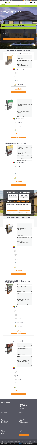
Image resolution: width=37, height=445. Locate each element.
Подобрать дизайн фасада (4, 422)
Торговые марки (3, 431)
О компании (2, 429)
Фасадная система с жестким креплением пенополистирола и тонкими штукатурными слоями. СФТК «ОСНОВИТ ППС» (17, 281)
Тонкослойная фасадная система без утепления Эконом (18, 53)
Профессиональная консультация (23, 424)
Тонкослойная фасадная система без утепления (16, 97)
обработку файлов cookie (19, 443)
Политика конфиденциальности (32, 440)
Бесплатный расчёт (18, 91)
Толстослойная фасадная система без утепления (16, 143)
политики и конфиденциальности (8, 41)
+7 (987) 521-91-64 (24, 403)
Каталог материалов (23, 434)
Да (3, 4)
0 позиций (25, 0)
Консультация (2, 419)
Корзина (20, 431)
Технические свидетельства (4, 413)
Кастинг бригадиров (21, 423)
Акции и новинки (3, 420)
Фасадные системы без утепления (18, 25)
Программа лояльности (21, 419)
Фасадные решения (21, 412)
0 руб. (28, 0)
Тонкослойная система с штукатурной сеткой (21, 201)
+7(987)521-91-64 (33, 2)
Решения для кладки (21, 413)
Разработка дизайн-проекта (4, 421)
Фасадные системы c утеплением (19, 27)
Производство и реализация (4, 412)
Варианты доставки (21, 429)
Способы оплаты (21, 430)
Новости (2, 430)
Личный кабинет (7, 0)
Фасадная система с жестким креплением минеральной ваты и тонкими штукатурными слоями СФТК (18, 221)
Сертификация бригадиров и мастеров (23, 422)
